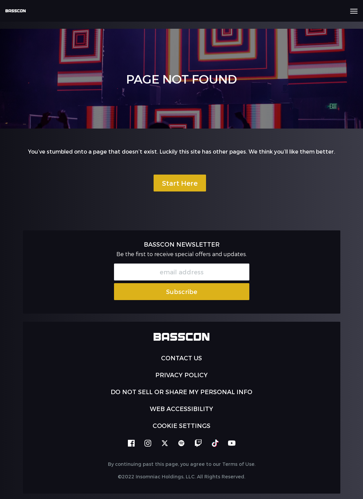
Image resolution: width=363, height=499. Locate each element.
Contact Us (181, 357)
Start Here (180, 183)
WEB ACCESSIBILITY (181, 408)
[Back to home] (18, 10)
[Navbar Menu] (354, 11)
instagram (148, 443)
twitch (198, 443)
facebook (131, 443)
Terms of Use (238, 464)
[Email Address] (181, 272)
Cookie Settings (181, 425)
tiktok (215, 443)
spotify (181, 443)
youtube (231, 443)
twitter (164, 443)
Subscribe (181, 291)
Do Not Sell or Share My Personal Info (181, 391)
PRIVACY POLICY (181, 374)
